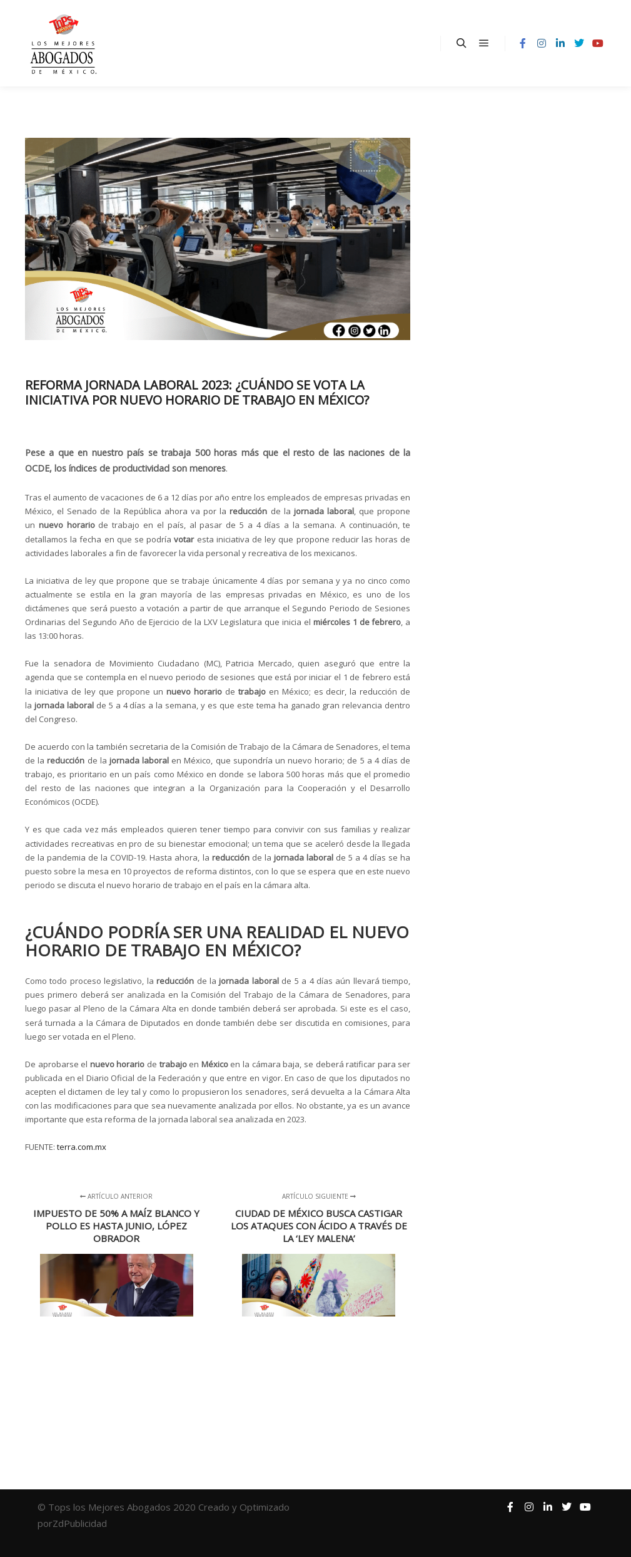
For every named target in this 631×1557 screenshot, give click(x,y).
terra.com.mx (81, 1146)
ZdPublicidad (81, 1523)
